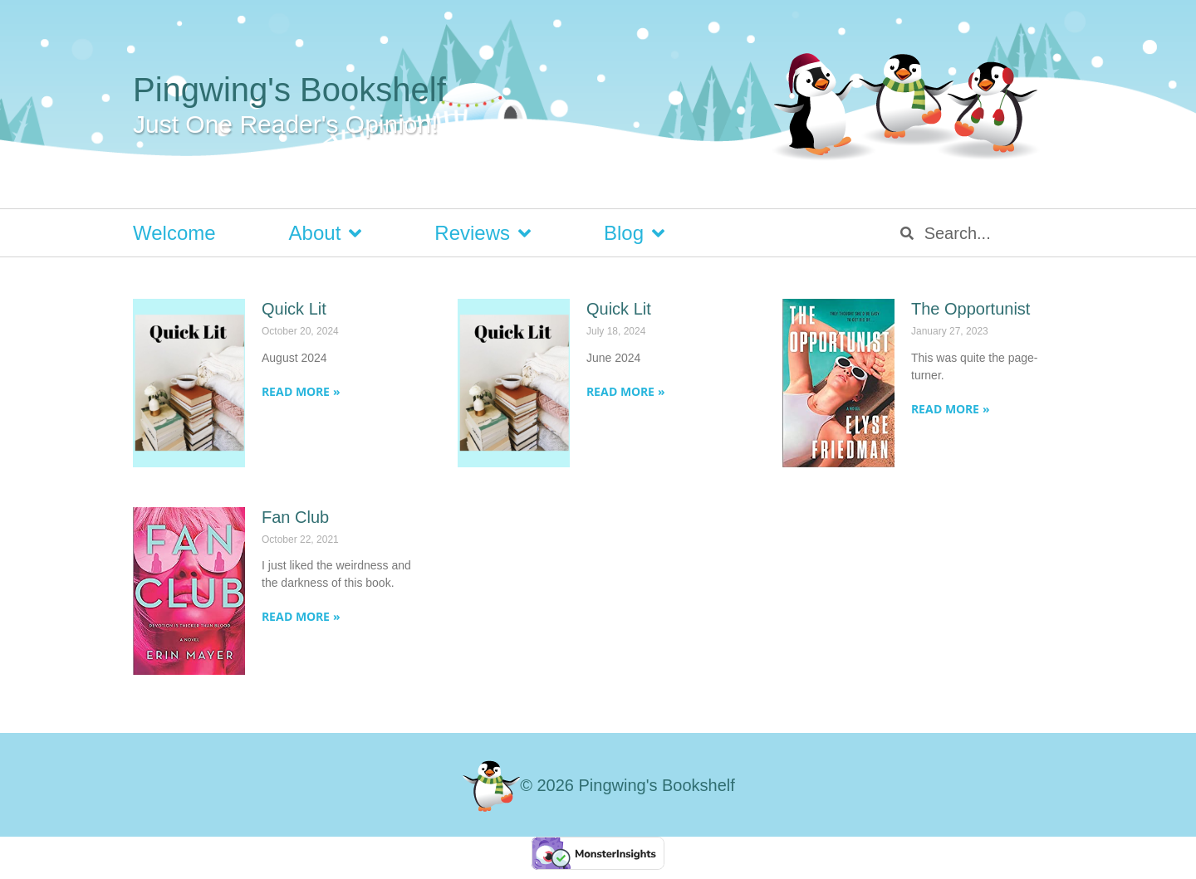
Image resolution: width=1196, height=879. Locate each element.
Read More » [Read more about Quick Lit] (301, 391)
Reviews (482, 233)
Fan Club (295, 517)
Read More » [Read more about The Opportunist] (950, 409)
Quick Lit (294, 309)
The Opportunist (970, 309)
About (325, 233)
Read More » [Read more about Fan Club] (301, 616)
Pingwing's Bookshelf (289, 89)
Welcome (174, 233)
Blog (634, 233)
